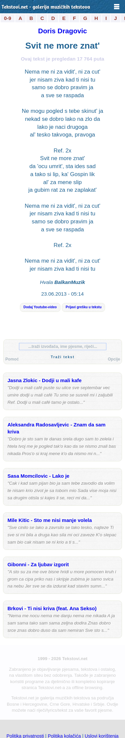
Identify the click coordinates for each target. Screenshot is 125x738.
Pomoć (12, 359)
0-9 (7, 18)
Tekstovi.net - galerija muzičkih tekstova (46, 7)
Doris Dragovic (62, 31)
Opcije (114, 359)
